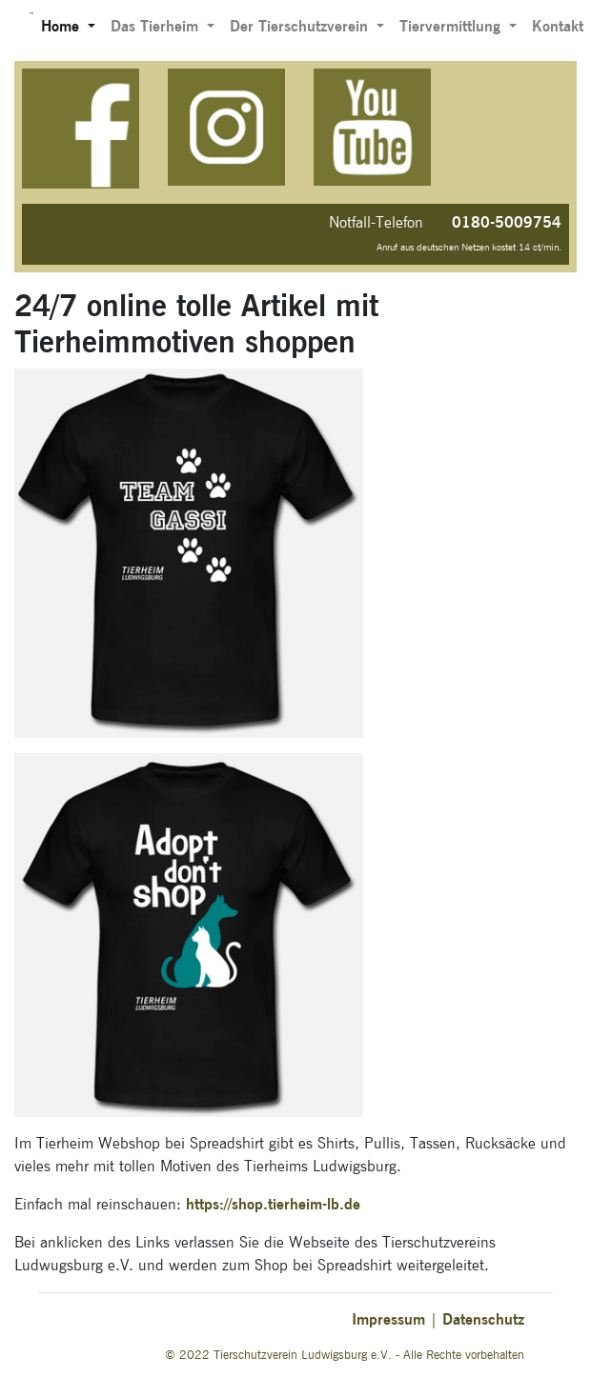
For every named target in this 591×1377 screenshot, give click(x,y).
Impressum (388, 1319)
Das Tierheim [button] (157, 26)
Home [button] (62, 26)
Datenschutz (483, 1319)
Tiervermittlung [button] (452, 26)
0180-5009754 (506, 222)
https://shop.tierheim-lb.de (273, 1204)
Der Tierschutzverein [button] (301, 26)
